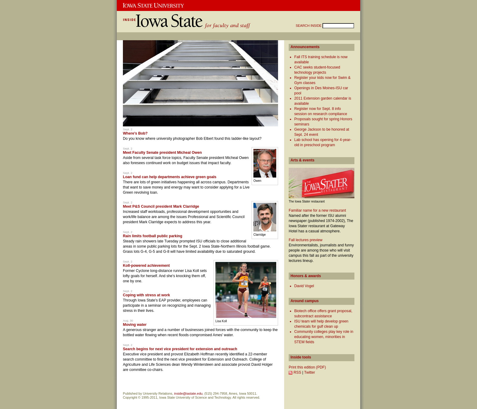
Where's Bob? (135, 133)
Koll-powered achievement (146, 265)
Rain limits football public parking (152, 236)
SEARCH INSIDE (309, 25)
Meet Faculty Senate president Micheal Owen (162, 152)
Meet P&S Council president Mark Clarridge (161, 206)
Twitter (309, 372)
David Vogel (304, 286)
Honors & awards (306, 276)
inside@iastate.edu (188, 393)
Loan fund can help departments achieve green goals (169, 177)
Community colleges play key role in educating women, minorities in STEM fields (323, 337)
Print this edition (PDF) (307, 367)
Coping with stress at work (146, 295)
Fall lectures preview (305, 240)
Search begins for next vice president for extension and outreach (180, 349)
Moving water (135, 325)
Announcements (305, 47)
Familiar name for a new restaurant (317, 210)
